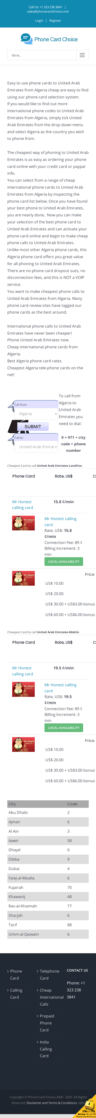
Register (55, 20)
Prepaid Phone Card (47, 1023)
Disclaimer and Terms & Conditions (51, 1103)
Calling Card (16, 994)
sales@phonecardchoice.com (48, 11)
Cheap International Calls (48, 997)
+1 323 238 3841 (51, 7)
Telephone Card (48, 974)
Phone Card (16, 974)
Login (39, 20)
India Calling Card (46, 1049)
